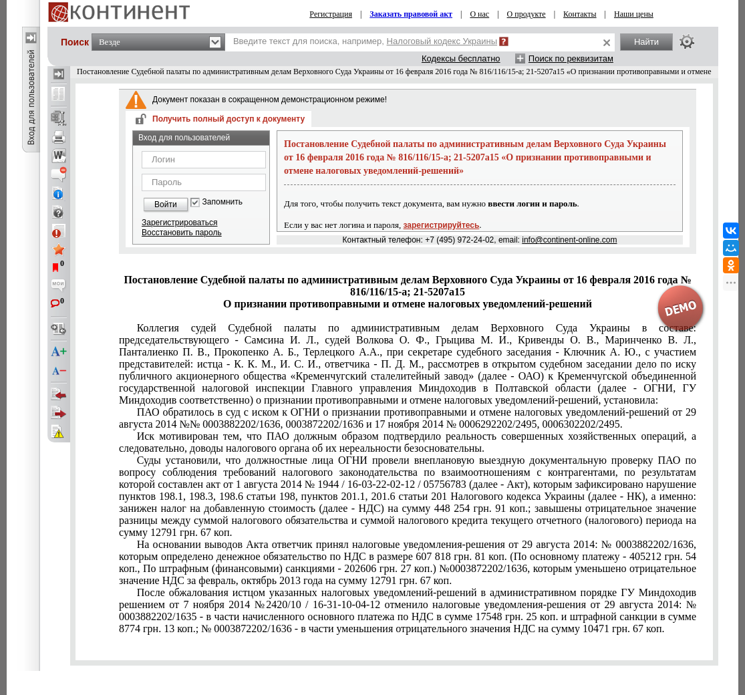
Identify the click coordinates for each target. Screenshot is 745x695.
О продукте (526, 14)
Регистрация (330, 14)
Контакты (580, 14)
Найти (646, 42)
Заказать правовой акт (410, 14)
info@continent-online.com (569, 240)
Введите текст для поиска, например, (365, 41)
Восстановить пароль (182, 232)
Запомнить (222, 202)
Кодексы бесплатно (461, 58)
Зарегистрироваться (179, 222)
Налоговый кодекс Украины (442, 41)
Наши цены (633, 14)
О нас (479, 14)
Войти (165, 204)
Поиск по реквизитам (571, 58)
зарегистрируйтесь (442, 225)
